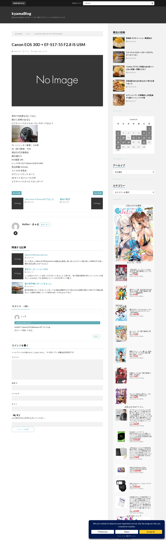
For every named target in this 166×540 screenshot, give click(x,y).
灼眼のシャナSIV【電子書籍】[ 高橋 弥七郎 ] (140, 318)
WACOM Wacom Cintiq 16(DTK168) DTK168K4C (138, 413)
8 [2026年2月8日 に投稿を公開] (149, 133)
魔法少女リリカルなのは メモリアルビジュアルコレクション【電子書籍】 (141, 255)
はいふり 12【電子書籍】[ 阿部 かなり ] (140, 277)
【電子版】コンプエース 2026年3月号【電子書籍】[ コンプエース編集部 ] (140, 216)
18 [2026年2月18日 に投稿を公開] (128, 142)
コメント (15, 357)
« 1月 (118, 150)
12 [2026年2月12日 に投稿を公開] (134, 137)
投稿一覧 (44, 224)
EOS (40, 51)
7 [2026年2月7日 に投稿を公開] (143, 133)
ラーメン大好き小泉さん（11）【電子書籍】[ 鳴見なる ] (141, 339)
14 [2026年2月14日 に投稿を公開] (144, 137)
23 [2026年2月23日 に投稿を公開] (118, 147)
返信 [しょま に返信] (96, 336)
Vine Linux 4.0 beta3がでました (39, 199)
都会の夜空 (65, 199)
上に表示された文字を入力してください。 (29, 418)
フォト (27, 51)
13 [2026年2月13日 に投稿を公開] (139, 137)
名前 (15, 383)
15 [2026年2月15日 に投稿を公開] (149, 137)
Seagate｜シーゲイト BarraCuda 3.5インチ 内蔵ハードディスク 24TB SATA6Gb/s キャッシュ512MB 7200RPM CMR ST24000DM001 (141, 380)
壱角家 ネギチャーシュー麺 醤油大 (87, 3)
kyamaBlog (21, 13)
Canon (35, 51)
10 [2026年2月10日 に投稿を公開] (123, 137)
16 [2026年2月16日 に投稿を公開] (118, 142)
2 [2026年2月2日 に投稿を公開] (118, 133)
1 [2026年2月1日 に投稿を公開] (149, 128)
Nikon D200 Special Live (36, 255)
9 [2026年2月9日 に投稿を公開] (118, 137)
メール (15, 393)
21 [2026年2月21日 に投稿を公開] (144, 142)
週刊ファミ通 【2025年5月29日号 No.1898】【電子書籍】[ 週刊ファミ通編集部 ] (141, 236)
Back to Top (83, 518)
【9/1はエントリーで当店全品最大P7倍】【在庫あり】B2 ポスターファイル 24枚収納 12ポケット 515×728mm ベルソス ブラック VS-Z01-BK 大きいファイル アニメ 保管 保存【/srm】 (141, 396)
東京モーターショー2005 (36, 269)
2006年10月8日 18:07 (23, 323)
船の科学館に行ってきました (38, 283)
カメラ (45, 51)
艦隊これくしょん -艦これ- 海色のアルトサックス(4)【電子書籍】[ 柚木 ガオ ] (140, 297)
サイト (14, 404)
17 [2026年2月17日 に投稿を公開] (123, 142)
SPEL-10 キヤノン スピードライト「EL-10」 (140, 429)
